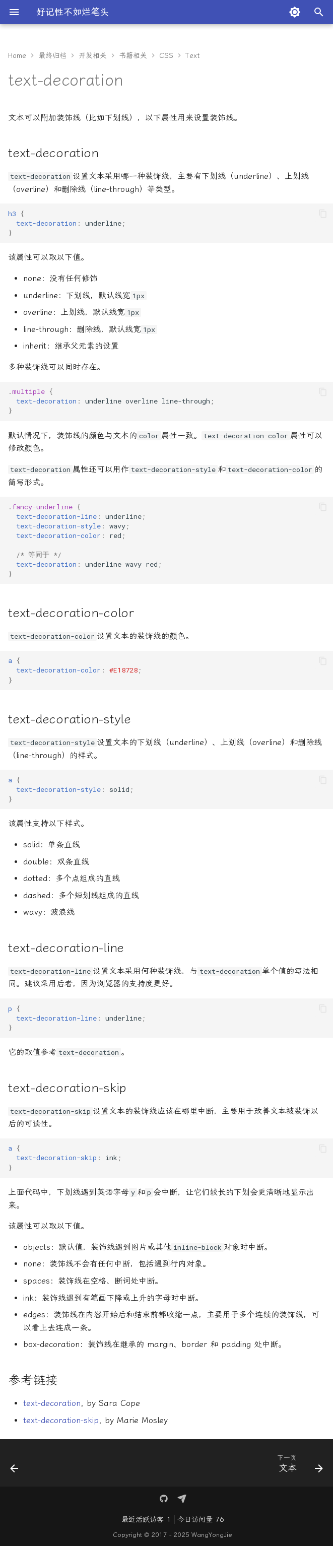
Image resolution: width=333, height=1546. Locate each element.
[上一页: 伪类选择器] (15, 1466)
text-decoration (52, 1403)
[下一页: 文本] (297, 1466)
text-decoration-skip (61, 1420)
